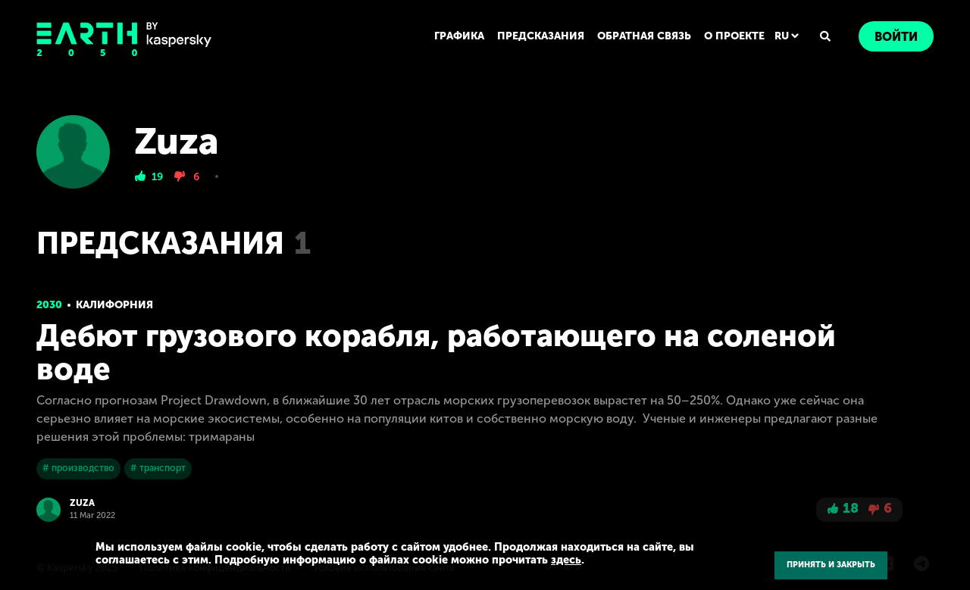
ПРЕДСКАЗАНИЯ (540, 36)
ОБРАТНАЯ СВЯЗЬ (644, 36)
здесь (566, 560)
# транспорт (158, 468)
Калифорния (114, 304)
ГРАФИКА (459, 36)
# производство (78, 468)
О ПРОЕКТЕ (734, 36)
